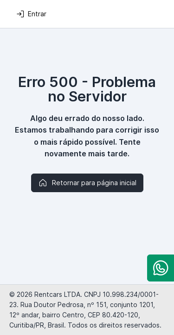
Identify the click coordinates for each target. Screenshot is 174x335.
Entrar (31, 14)
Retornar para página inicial (87, 183)
